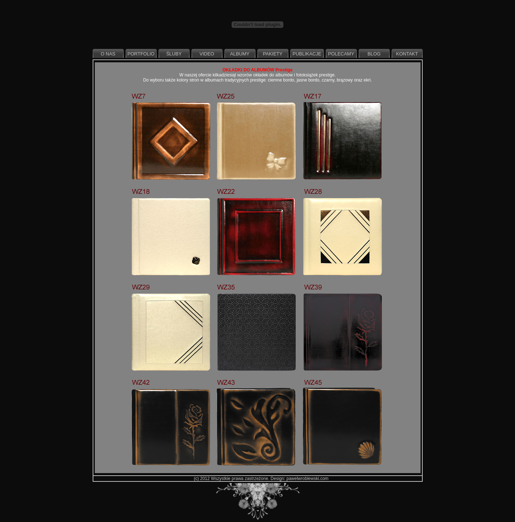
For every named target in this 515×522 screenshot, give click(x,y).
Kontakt (407, 54)
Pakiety (273, 54)
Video (206, 54)
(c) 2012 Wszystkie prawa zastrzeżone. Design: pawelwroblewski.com (261, 478)
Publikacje (306, 54)
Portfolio (141, 54)
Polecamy (341, 54)
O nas (108, 54)
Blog (373, 54)
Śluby (174, 54)
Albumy (239, 54)
